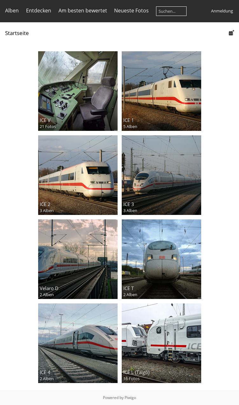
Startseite (17, 33)
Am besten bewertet (82, 10)
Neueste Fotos (131, 10)
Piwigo (130, 397)
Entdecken (38, 10)
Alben (12, 10)
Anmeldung (222, 11)
